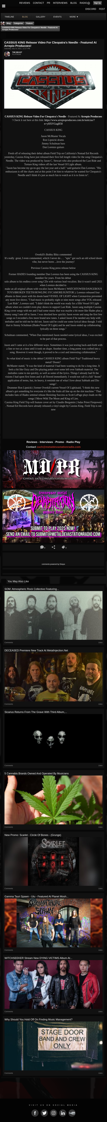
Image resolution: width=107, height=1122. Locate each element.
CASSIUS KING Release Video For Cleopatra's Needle (35, 116)
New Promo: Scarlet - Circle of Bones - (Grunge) (33, 835)
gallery (40, 17)
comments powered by (53, 564)
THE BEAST (17, 52)
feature (29, 23)
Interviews (47, 441)
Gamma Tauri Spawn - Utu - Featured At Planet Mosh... (37, 896)
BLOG (73, 3)
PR (48, 3)
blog (25, 17)
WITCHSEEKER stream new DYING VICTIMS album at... (38, 958)
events (57, 17)
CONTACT (38, 3)
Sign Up (97, 3)
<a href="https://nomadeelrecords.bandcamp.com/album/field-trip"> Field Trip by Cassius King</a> (53, 422)
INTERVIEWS (60, 3)
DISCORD (90, 9)
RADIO (83, 3)
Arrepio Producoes (91, 116)
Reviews (32, 441)
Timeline (9, 17)
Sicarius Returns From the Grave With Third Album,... (36, 712)
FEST (102, 9)
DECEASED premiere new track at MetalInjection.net (36, 650)
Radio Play (73, 441)
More (74, 17)
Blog (9, 23)
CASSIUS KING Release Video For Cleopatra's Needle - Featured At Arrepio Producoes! (30, 29)
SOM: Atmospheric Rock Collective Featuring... (32, 589)
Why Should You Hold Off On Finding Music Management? (38, 1019)
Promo (60, 441)
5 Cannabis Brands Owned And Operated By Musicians (37, 773)
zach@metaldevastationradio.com (59, 446)
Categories (18, 23)
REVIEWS (24, 3)
